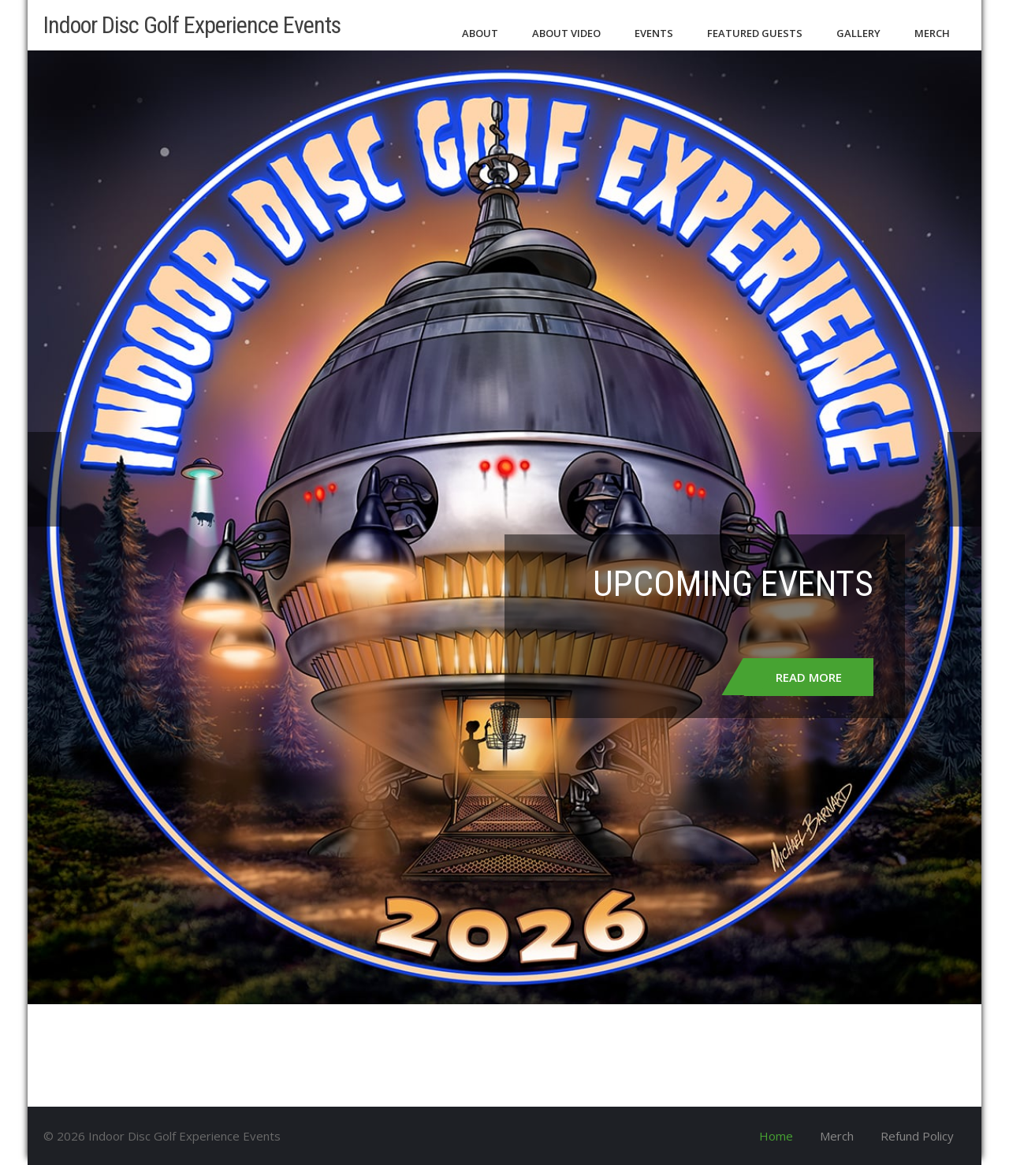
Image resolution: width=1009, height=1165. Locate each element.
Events (654, 33)
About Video (566, 33)
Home (776, 1136)
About (480, 33)
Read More (809, 677)
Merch (932, 33)
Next (964, 479)
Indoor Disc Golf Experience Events (192, 25)
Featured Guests (754, 33)
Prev (44, 479)
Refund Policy (917, 1136)
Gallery (858, 33)
